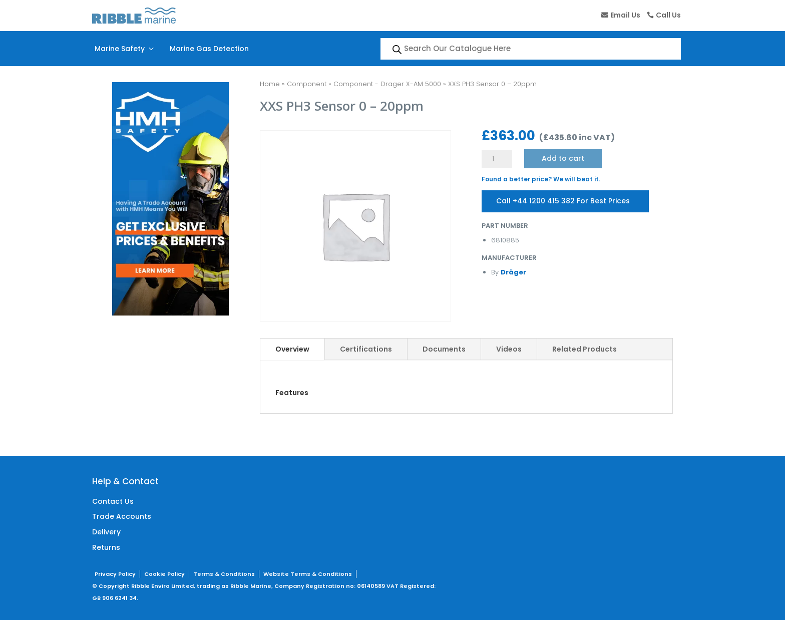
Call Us (668, 15)
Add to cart (563, 158)
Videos (509, 349)
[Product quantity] (497, 159)
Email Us (625, 15)
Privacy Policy (115, 574)
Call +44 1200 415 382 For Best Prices (563, 201)
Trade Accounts (121, 516)
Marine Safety (125, 49)
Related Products (584, 349)
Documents (444, 349)
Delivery (106, 532)
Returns (106, 547)
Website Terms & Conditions (307, 574)
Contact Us (113, 501)
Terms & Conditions (224, 574)
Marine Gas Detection (209, 49)
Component (306, 84)
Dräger (513, 272)
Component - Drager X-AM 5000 (387, 84)
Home (270, 84)
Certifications (366, 349)
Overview (292, 349)
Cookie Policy (164, 574)
